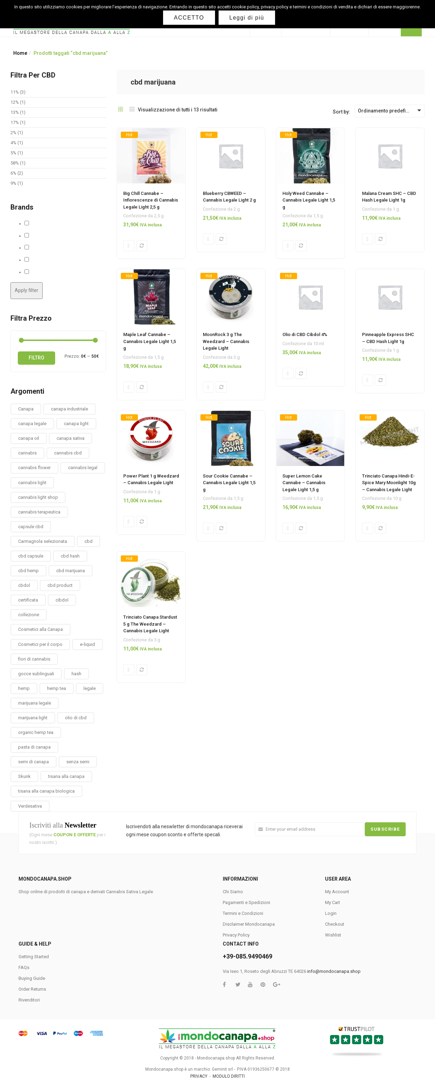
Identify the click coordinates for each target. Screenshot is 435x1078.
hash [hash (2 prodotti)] (76, 673)
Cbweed (37, 236)
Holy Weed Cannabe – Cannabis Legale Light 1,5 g (308, 200)
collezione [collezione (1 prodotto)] (28, 614)
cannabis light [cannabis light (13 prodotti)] (32, 482)
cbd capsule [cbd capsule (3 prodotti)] (30, 556)
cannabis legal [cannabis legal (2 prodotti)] (82, 467)
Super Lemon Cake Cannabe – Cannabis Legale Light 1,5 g (303, 484)
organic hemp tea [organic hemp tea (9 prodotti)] (35, 732)
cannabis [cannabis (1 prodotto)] (27, 453)
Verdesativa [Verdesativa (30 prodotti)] (30, 806)
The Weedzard (44, 272)
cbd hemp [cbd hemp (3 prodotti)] (28, 570)
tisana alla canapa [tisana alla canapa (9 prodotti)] (66, 776)
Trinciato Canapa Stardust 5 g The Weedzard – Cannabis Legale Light (150, 626)
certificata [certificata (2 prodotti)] (28, 600)
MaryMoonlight (45, 247)
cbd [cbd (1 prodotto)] (88, 541)
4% (13, 142)
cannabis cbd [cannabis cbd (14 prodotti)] (68, 453)
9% (13, 183)
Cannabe (38, 223)
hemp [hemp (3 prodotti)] (24, 688)
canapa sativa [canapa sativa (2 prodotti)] (70, 438)
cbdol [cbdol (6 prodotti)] (24, 585)
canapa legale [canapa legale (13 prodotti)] (32, 423)
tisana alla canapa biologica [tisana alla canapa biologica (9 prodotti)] (46, 791)
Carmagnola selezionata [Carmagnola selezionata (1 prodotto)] (42, 541)
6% (13, 173)
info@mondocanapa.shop (334, 971)
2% (13, 132)
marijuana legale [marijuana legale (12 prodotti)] (34, 703)
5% (13, 152)
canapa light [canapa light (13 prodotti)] (76, 423)
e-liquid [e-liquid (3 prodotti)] (87, 644)
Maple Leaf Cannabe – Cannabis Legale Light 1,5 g (149, 342)
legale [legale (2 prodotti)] (89, 688)
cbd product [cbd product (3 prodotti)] (60, 585)
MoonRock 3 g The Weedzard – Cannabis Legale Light (226, 342)
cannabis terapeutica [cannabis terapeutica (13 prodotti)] (39, 512)
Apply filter (26, 290)
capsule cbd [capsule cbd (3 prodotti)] (30, 526)
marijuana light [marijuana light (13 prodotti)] (32, 717)
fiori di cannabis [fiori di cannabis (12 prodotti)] (34, 659)
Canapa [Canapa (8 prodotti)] (26, 408)
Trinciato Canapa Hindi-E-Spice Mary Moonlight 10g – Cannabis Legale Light (389, 484)
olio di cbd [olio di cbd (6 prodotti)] (76, 717)
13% (14, 112)
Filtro (36, 357)
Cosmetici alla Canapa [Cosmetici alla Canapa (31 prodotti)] (40, 629)
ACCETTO (189, 18)
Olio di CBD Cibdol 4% (304, 335)
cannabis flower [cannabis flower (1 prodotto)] (34, 467)
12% (14, 102)
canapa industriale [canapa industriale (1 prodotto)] (69, 408)
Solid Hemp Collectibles (54, 260)
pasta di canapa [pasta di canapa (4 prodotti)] (34, 747)
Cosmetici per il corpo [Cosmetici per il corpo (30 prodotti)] (40, 644)
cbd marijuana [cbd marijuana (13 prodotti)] (70, 570)
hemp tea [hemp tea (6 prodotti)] (56, 688)
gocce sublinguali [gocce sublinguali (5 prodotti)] (36, 673)
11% (14, 92)
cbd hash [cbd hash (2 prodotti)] (70, 556)
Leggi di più (246, 18)
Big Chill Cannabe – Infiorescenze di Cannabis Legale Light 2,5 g (150, 200)
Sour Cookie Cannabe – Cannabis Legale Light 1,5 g (229, 484)
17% (14, 122)
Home (20, 53)
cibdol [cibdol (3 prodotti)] (62, 600)
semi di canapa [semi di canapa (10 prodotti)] (33, 761)
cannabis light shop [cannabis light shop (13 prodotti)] (38, 497)
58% (14, 163)
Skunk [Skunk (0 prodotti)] (24, 776)
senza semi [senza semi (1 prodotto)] (77, 761)
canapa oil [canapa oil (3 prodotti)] (28, 438)
